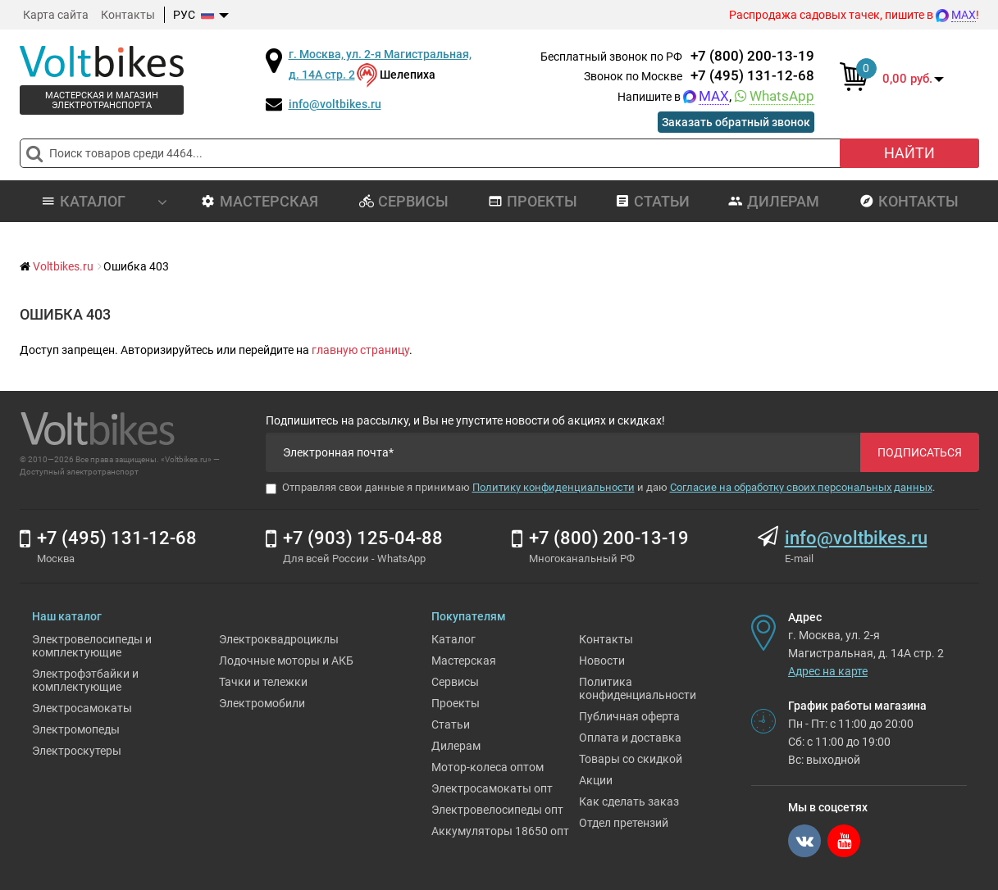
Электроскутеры (76, 750)
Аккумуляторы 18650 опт (500, 831)
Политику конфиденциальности (553, 487)
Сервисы (404, 201)
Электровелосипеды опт (497, 809)
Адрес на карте (828, 671)
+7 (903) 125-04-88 (363, 538)
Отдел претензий (623, 822)
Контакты (128, 14)
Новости (602, 660)
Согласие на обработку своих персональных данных (801, 487)
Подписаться (919, 452)
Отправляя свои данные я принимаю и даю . (600, 487)
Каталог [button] (104, 201)
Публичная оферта (629, 716)
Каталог (453, 639)
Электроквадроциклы (279, 639)
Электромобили (262, 703)
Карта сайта (56, 14)
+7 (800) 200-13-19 (752, 56)
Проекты (532, 201)
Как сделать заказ (629, 801)
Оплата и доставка (630, 737)
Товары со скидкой (630, 758)
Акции (596, 780)
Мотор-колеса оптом (487, 767)
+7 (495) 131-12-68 (752, 75)
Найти (909, 152)
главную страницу (360, 349)
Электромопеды (76, 729)
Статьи (652, 201)
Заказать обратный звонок (736, 122)
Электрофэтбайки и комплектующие (85, 680)
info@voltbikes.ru (335, 104)
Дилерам (773, 201)
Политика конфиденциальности (637, 688)
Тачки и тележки (263, 681)
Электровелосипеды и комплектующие (92, 646)
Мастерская (259, 201)
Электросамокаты (82, 708)
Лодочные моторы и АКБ (286, 660)
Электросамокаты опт (492, 788)
